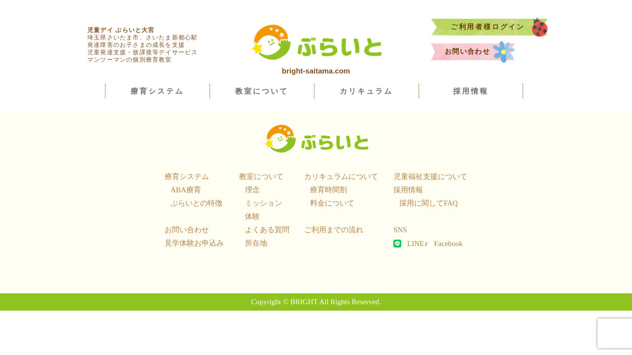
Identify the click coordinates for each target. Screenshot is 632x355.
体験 (252, 216)
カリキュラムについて (341, 176)
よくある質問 (267, 230)
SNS (400, 230)
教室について (261, 91)
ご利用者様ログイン (499, 27)
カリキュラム (366, 91)
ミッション (263, 203)
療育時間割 (328, 190)
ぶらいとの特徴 (196, 203)
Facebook (448, 244)
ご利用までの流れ (333, 230)
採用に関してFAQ (428, 203)
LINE (415, 244)
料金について (332, 203)
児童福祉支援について (430, 176)
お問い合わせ (480, 51)
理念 (252, 190)
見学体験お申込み (194, 243)
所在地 (256, 243)
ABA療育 (186, 190)
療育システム (157, 91)
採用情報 (471, 91)
